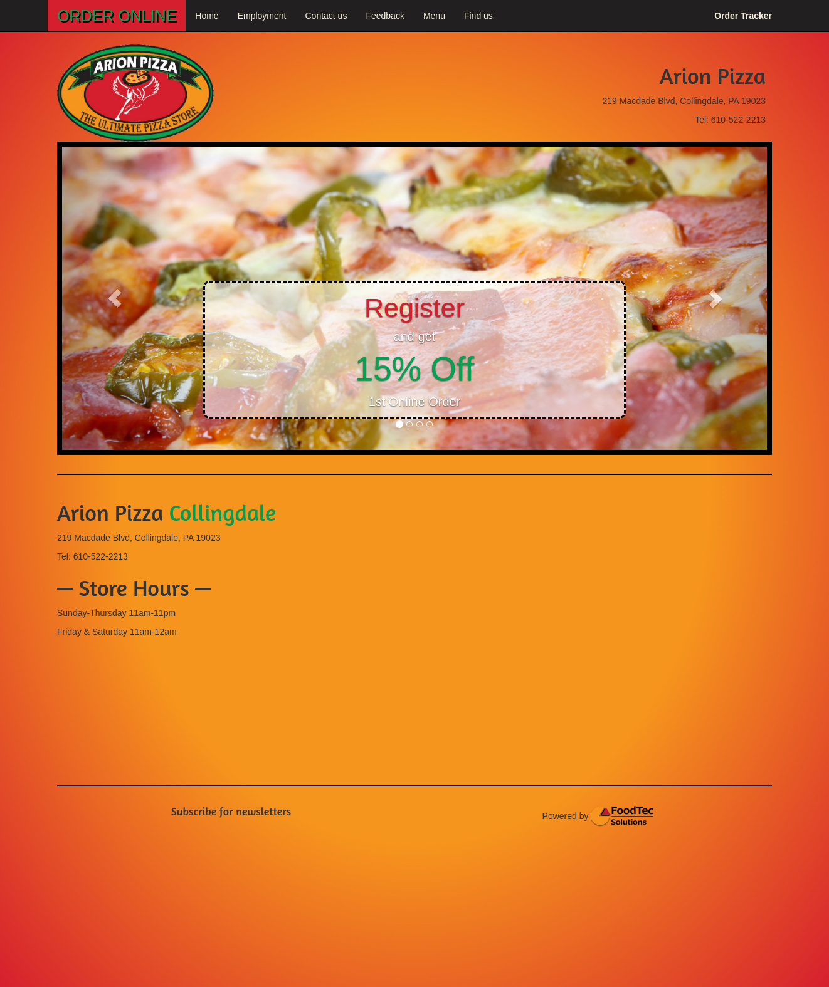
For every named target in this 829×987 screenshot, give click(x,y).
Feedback (385, 16)
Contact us (326, 16)
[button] (115, 298)
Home (206, 16)
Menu (434, 16)
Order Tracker (743, 16)
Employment (262, 16)
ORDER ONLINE (116, 15)
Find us (478, 16)
